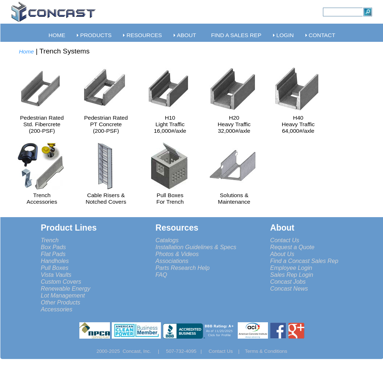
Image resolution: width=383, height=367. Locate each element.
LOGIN (285, 35)
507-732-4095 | (186, 351)
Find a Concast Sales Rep (304, 261)
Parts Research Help (182, 267)
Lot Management (63, 295)
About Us (282, 254)
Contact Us (284, 240)
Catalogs (167, 240)
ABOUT (186, 35)
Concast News (289, 288)
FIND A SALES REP (236, 35)
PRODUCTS (95, 35)
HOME (56, 35)
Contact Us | (227, 351)
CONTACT (322, 35)
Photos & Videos (177, 254)
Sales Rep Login (291, 274)
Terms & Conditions (266, 351)
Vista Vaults (56, 274)
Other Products (60, 302)
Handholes (55, 261)
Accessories (56, 309)
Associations (171, 261)
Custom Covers (61, 281)
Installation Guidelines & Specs (195, 247)
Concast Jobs (288, 281)
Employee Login (291, 267)
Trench (50, 240)
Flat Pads (53, 254)
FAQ (161, 274)
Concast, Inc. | (143, 351)
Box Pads (53, 247)
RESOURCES (144, 35)
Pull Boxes (54, 267)
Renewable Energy (65, 288)
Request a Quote (292, 247)
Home (26, 51)
